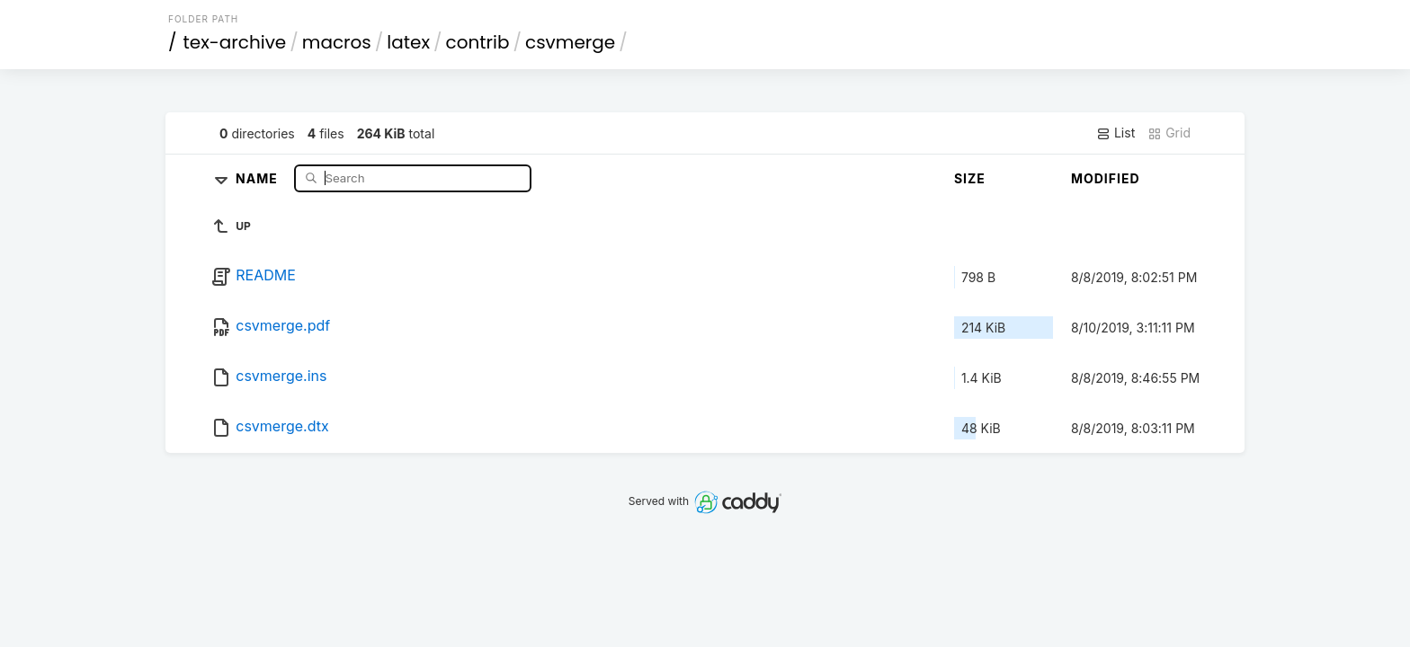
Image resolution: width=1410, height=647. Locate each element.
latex (408, 42)
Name (258, 177)
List (1115, 133)
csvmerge (570, 42)
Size (970, 178)
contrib (478, 42)
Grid (1169, 133)
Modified (1105, 178)
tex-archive (235, 42)
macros (336, 42)
